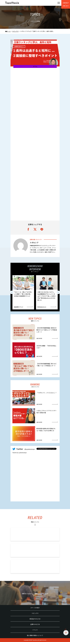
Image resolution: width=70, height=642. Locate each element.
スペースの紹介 (35, 608)
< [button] (11, 292)
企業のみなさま (35, 624)
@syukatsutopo (30, 449)
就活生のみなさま (35, 619)
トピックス (35, 613)
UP (65, 632)
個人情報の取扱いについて (35, 635)
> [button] (58, 292)
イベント (35, 630)
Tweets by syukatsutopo (19, 452)
